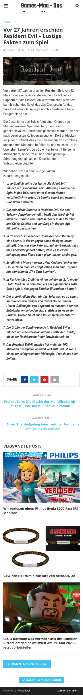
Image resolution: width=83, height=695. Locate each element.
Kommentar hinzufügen (27, 664)
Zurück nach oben (68, 690)
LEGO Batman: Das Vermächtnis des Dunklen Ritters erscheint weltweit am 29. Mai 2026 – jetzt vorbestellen (40, 642)
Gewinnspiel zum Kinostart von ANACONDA (39, 575)
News (7, 21)
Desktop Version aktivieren (41, 679)
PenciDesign (24, 690)
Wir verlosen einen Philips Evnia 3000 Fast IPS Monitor (40, 510)
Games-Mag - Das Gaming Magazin (41, 6)
